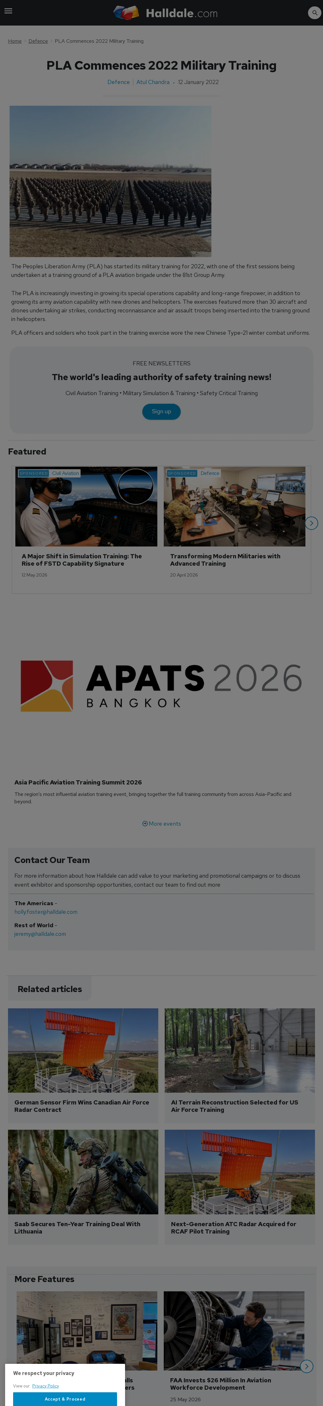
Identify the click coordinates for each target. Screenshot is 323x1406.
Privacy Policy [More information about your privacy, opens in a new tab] (45, 1402)
